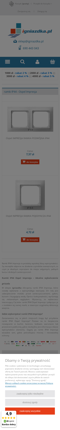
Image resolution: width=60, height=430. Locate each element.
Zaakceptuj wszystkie (30, 411)
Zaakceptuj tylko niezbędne (29, 393)
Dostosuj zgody (30, 402)
